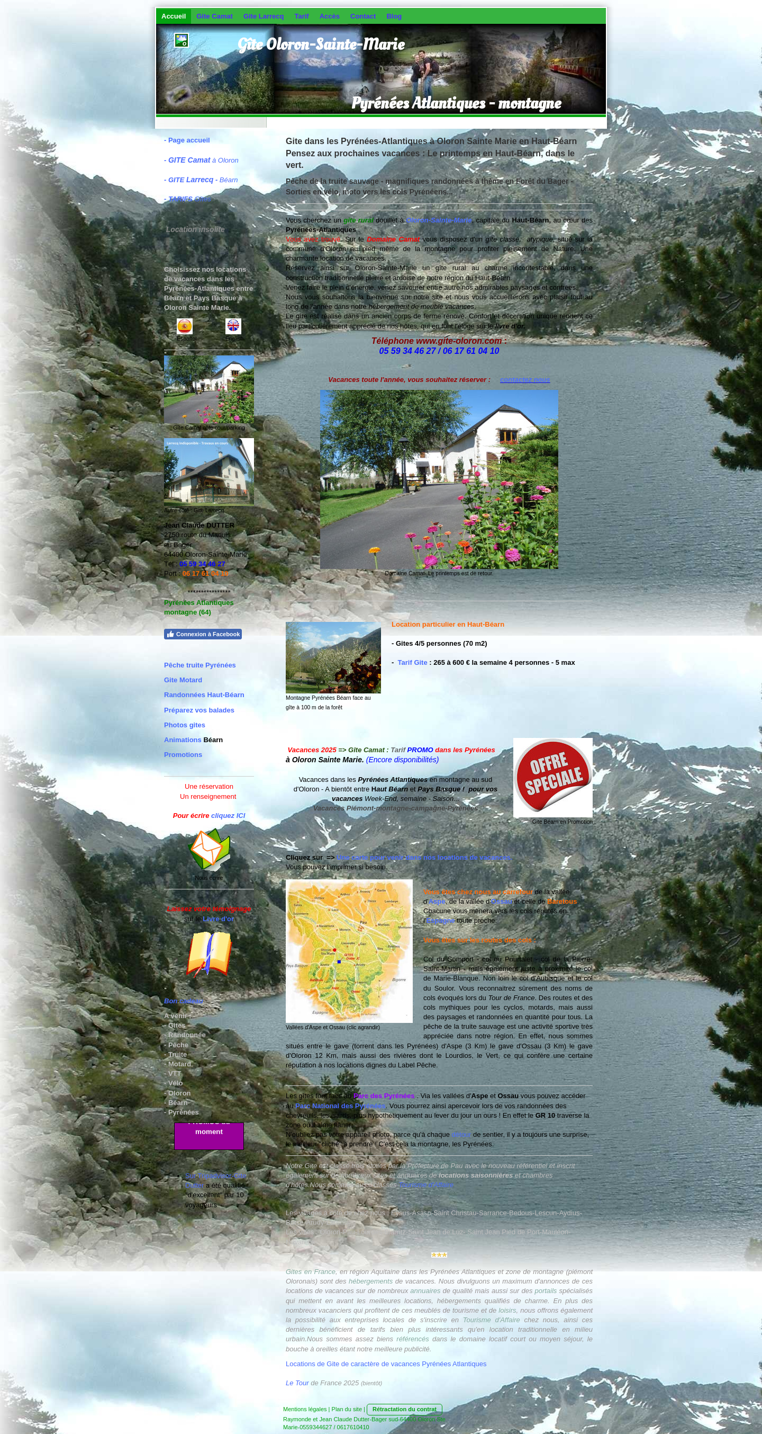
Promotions (183, 755)
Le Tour (297, 1383)
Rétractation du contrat (405, 1409)
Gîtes (189, 199)
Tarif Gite (413, 662)
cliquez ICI (228, 816)
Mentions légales (305, 1409)
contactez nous (525, 380)
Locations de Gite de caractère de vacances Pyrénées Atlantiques (386, 1364)
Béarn (203, 180)
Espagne (440, 920)
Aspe (437, 901)
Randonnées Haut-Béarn (204, 695)
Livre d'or (218, 919)
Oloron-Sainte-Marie (438, 220)
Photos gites (184, 725)
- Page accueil (187, 140)
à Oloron (203, 160)
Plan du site (347, 1409)
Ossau (501, 901)
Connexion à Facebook (203, 634)
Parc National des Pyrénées (340, 1106)
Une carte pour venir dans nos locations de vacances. (424, 857)
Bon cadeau (183, 1001)
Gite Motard (183, 680)
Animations (183, 740)
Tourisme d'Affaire (425, 1185)
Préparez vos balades (199, 710)
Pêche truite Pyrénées (200, 665)
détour (461, 1134)
